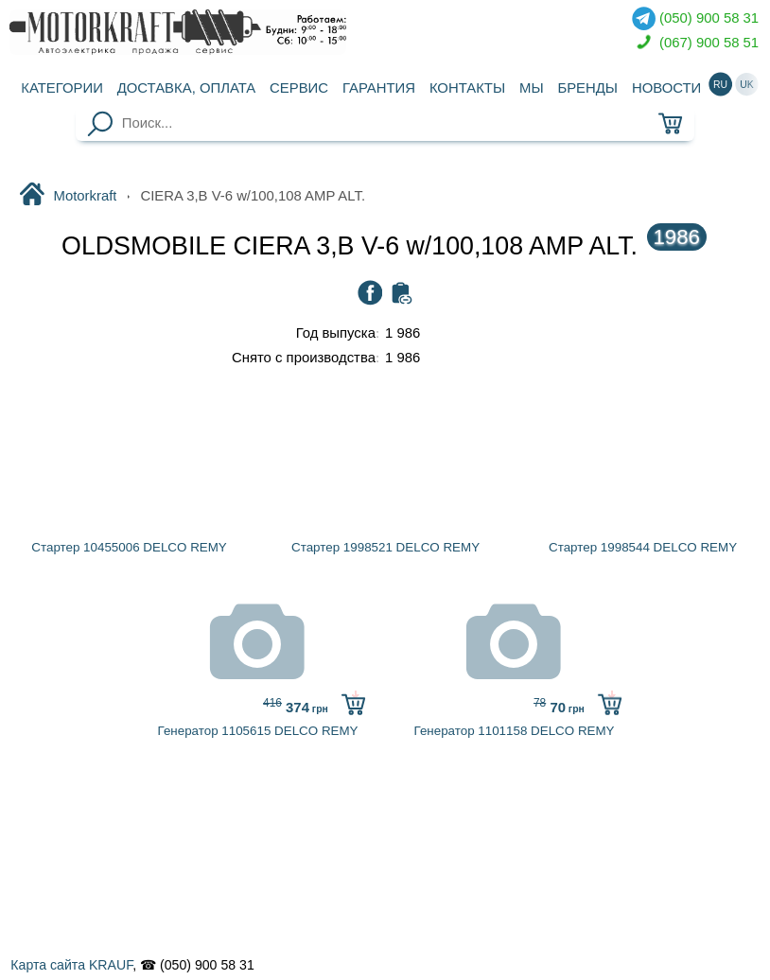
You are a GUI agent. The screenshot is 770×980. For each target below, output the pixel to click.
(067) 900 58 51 (695, 42)
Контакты (467, 88)
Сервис (299, 88)
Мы (531, 88)
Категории (62, 88)
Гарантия (378, 88)
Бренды (587, 88)
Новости (666, 88)
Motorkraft (67, 196)
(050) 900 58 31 (695, 18)
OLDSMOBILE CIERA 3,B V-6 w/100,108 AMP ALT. (384, 246)
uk (747, 84)
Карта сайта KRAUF (71, 964)
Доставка (186, 88)
